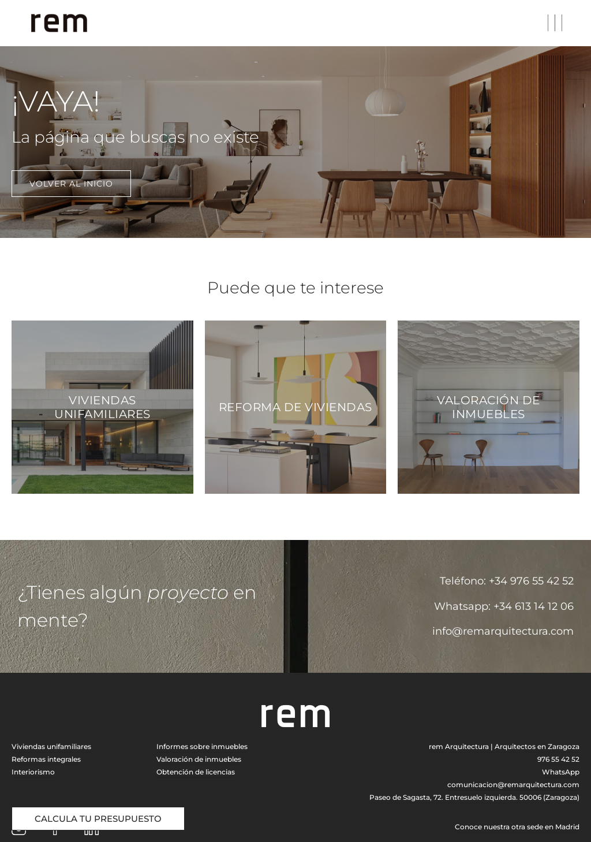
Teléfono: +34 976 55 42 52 (507, 581)
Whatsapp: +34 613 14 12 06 (504, 606)
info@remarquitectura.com (503, 631)
